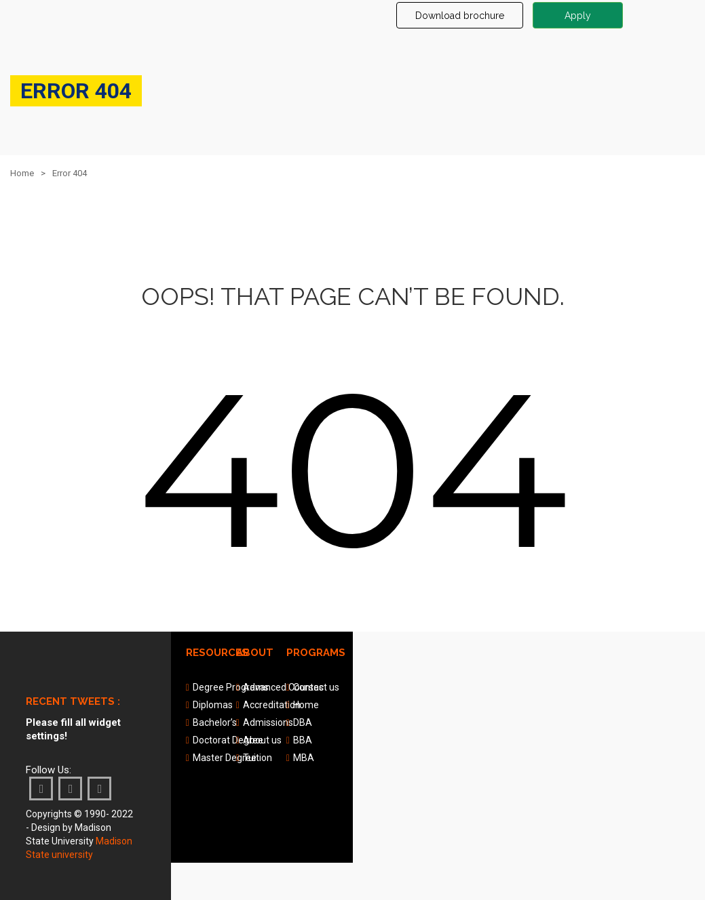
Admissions (268, 722)
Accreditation (272, 704)
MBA (303, 757)
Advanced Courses (283, 687)
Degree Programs (231, 687)
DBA (302, 722)
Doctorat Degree (228, 740)
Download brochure (459, 15)
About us (262, 740)
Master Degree (224, 757)
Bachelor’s (215, 722)
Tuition (257, 757)
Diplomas (213, 704)
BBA (302, 740)
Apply (578, 15)
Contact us (316, 687)
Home (22, 173)
